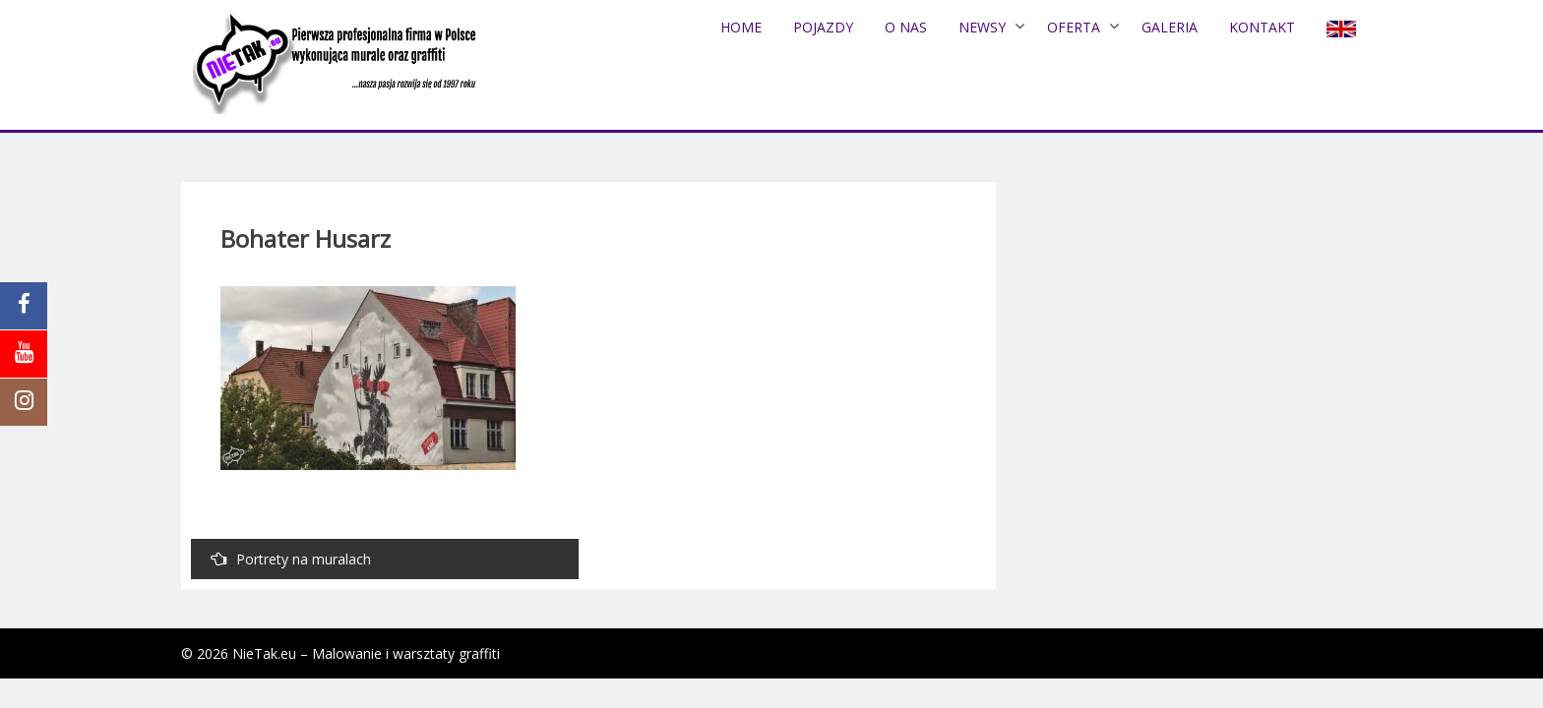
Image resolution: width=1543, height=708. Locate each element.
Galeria (1170, 27)
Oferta (1073, 27)
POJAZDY (823, 27)
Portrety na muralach (291, 559)
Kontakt (1262, 27)
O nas (906, 27)
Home (741, 27)
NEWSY (982, 27)
